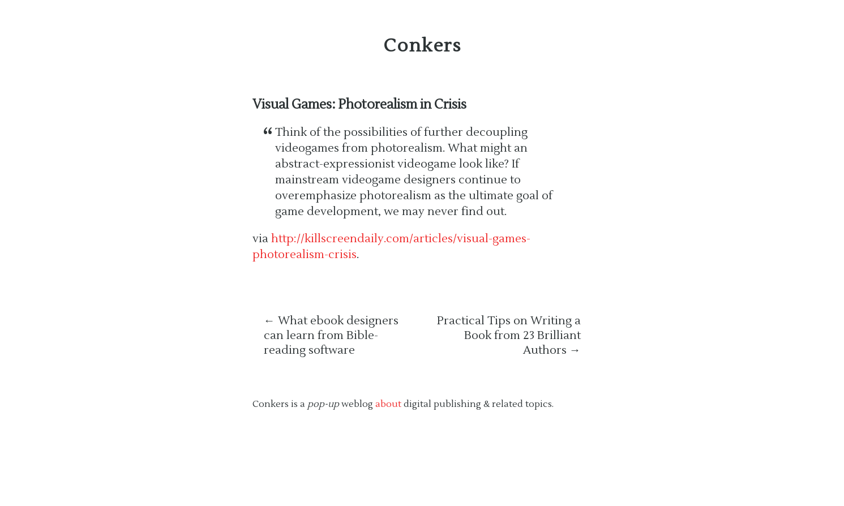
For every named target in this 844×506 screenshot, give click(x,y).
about (388, 404)
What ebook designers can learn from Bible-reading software (331, 336)
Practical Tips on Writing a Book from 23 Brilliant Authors (509, 336)
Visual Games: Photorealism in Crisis (359, 104)
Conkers (422, 45)
